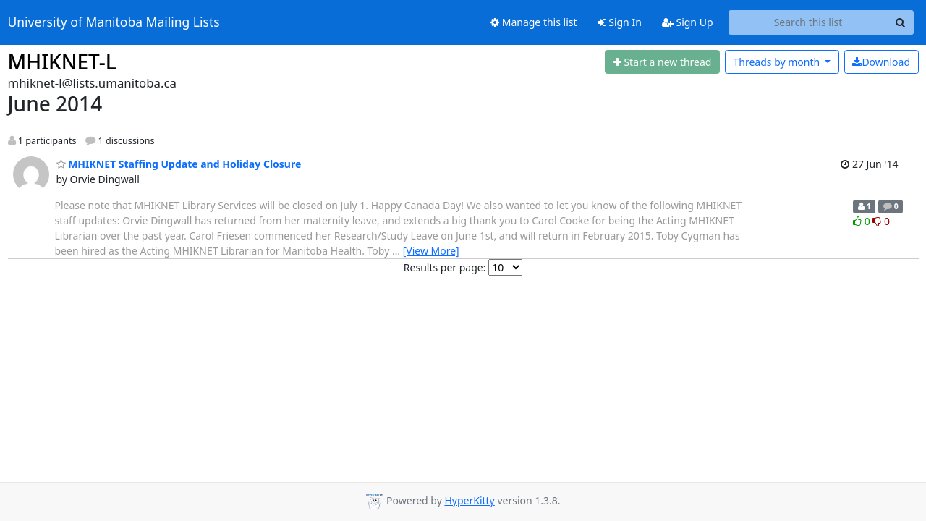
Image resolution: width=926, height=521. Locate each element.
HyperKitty (469, 500)
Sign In (620, 22)
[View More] (431, 251)
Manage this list (533, 22)
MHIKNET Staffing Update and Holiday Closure (179, 164)
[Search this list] (808, 22)
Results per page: (445, 267)
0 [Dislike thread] (881, 221)
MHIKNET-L (62, 61)
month (777, 62)
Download (881, 62)
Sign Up (687, 22)
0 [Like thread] (862, 221)
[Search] (901, 22)
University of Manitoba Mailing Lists (114, 22)
